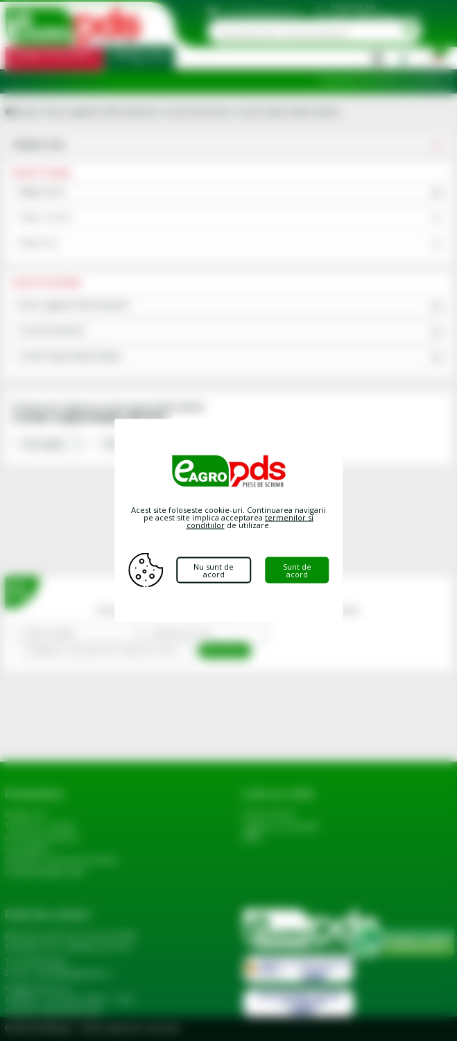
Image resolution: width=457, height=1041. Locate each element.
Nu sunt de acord (213, 570)
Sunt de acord (297, 570)
